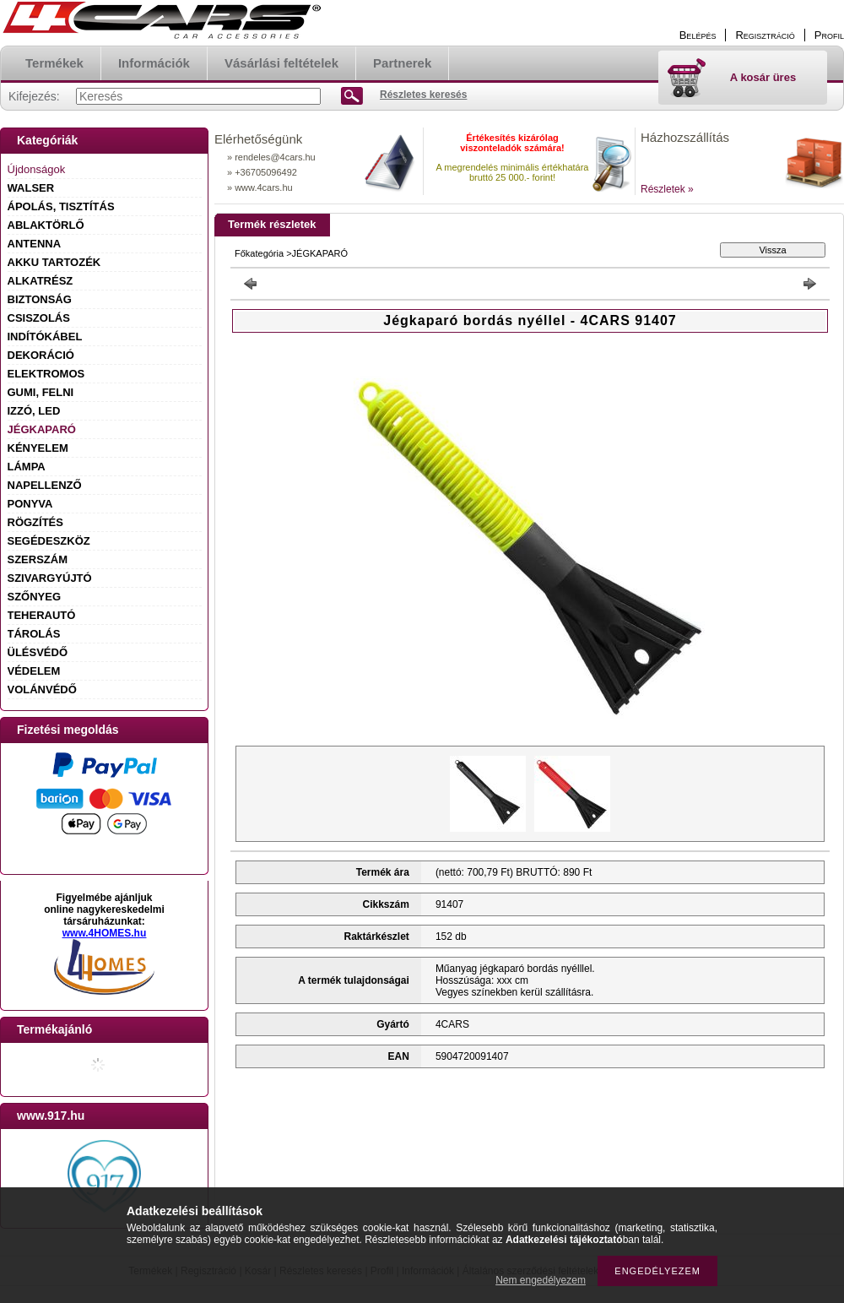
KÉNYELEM (38, 448)
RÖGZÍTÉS (35, 522)
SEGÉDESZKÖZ (49, 541)
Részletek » (667, 189)
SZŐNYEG (35, 596)
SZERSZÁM (38, 559)
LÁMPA (27, 466)
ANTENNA (35, 243)
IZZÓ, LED (34, 410)
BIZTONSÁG (40, 299)
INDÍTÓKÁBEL (45, 336)
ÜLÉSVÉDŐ (38, 652)
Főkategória (259, 253)
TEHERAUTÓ (42, 615)
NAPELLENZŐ (45, 485)
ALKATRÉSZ (40, 280)
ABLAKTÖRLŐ (46, 225)
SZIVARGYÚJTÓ (50, 578)
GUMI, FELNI (41, 392)
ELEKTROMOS (46, 373)
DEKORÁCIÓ (41, 355)
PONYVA (30, 503)
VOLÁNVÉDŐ (42, 689)
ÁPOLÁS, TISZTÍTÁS (61, 206)
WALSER (31, 188)
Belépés (698, 35)
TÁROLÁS (34, 633)
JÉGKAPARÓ (42, 429)
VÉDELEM (34, 671)
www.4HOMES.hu (104, 933)
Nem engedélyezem (540, 1280)
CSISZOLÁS (39, 318)
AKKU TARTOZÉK (54, 262)
